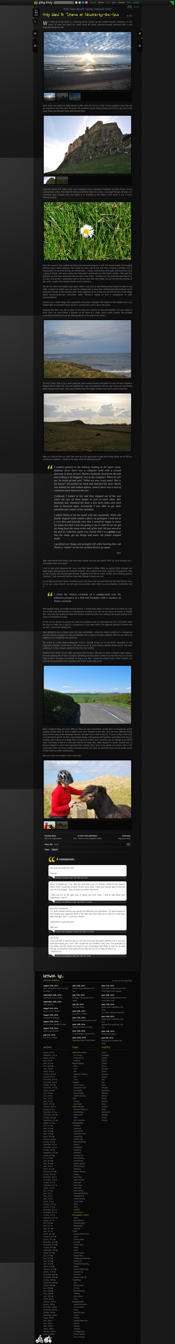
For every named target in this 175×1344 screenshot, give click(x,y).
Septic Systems (79, 1180)
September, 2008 (49, 1315)
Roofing (76, 1174)
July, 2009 (47, 1288)
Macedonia (105, 1091)
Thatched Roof (79, 1196)
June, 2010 (47, 1258)
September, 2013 (49, 1153)
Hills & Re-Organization (53, 839)
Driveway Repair (78, 1007)
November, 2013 (49, 1147)
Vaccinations (78, 1296)
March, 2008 (48, 1329)
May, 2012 (47, 1196)
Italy (103, 1080)
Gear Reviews (78, 1285)
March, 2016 (48, 1071)
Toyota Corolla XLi (80, 1277)
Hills (75, 1071)
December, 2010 (49, 1242)
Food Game (78, 1104)
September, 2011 (49, 1218)
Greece (104, 1071)
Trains (76, 1080)
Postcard (77, 1229)
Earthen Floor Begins (109, 1034)
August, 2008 (48, 1318)
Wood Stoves (78, 1212)
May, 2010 (47, 1261)
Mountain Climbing (80, 1074)
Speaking (77, 1061)
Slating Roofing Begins (51, 1018)
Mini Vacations (79, 1253)
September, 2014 (49, 1120)
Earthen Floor (78, 1139)
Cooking (76, 1101)
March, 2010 (48, 1267)
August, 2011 (48, 1220)
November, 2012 (49, 1180)
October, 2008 (48, 1313)
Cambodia (105, 1055)
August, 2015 (48, 1091)
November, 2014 (49, 1115)
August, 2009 (48, 1285)
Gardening (77, 1150)
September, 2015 (49, 1088)
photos (101, 2)
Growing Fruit (78, 1156)
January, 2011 (48, 1239)
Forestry (76, 1145)
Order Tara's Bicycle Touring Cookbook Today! (88, 9)
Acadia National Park (81, 1234)
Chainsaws (77, 1128)
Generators (77, 1153)
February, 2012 (49, 1204)
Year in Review (79, 1337)
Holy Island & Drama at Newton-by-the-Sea (81, 14)
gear (114, 2)
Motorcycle (78, 1261)
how (129, 2)
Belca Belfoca (79, 1220)
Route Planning (79, 1291)
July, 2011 (47, 1223)
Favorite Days (78, 1112)
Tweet (56, 845)
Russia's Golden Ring (81, 1269)
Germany (105, 1069)
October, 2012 (48, 1183)
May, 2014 (47, 1131)
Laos (103, 1082)
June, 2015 (47, 1096)
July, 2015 (47, 1093)
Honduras (105, 1074)
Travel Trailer (78, 1202)
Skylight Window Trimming (82, 1027)
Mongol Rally (78, 1256)
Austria (104, 1053)
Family (76, 1315)
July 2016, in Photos (50, 1038)
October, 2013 (48, 1150)
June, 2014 (47, 1128)
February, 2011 (49, 1237)
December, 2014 (49, 1112)
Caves (76, 1237)
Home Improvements (51, 1031)
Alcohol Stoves (79, 1085)
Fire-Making (78, 1091)
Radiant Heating (79, 1172)
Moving (76, 1323)
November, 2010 (49, 1245)
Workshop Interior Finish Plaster (84, 1040)
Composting (78, 1137)
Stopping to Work (124, 839)
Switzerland (106, 1112)
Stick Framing (78, 1191)
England (54, 850)
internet (121, 2)
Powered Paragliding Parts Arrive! (85, 1020)
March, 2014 (48, 1137)
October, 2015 (48, 1085)
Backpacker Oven (80, 1088)
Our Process (78, 1055)
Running (76, 1326)
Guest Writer (78, 1115)
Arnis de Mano (79, 1307)
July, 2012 (47, 1191)
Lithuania (105, 1088)
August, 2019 (48, 1053)
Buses (76, 1066)
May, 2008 (47, 1323)
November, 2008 (49, 1310)
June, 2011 (47, 1226)
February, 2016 (49, 1074)
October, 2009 (48, 1280)
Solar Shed (77, 1188)
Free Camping (79, 1093)
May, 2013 (47, 1164)
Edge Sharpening (80, 1142)
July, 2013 (47, 1158)
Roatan (76, 1267)
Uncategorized (79, 1332)
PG (128, 844)
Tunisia (104, 1118)
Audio (76, 1218)
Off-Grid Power (79, 1166)
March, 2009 (48, 1299)
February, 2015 (49, 1107)
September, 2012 (49, 1185)
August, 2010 (48, 1253)
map (108, 2)
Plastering (77, 1169)
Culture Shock (78, 1245)
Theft (75, 1118)
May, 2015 (47, 1099)
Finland (104, 1063)
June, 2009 (47, 1291)
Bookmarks (136, 7)
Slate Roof (77, 1183)
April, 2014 (47, 1134)
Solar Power (78, 1185)
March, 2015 (48, 1104)
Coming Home (79, 1239)
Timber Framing (79, 1199)
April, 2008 (47, 1326)
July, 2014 (47, 1126)
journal (93, 2)
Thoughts (77, 1329)
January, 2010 (48, 1272)
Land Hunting (78, 1161)
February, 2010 (49, 1269)
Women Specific (79, 1334)
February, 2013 (49, 1172)
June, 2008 (47, 1321)
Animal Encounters (80, 1304)
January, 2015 (48, 1109)
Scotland (105, 1107)
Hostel (76, 1248)
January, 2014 (48, 1142)
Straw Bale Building (81, 1193)
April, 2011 (47, 1231)
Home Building (79, 1158)
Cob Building (78, 1131)
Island (76, 1250)
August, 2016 (48, 1058)
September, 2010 (49, 1250)
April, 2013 (47, 1166)
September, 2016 (49, 1055)
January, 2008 (48, 1334)
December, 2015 (49, 1080)
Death (76, 1310)
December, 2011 (49, 1210)
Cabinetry (77, 1126)
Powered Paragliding (81, 1264)
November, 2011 (49, 1212)
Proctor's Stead (85, 642)
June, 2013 (47, 1161)
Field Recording (79, 1223)
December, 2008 (49, 1307)
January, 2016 (48, 1077)
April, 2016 (47, 1069)
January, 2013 (48, 1174)
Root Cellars (78, 1177)
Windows (77, 1210)
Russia (104, 1104)
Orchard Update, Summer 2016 (84, 1034)
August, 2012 (48, 1188)
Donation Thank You (81, 1109)
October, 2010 (48, 1248)
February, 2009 (49, 1302)
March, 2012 (48, 1202)
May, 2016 (47, 1066)
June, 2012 (47, 1193)
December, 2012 (49, 1177)
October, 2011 (48, 1215)
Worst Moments (79, 1120)
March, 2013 (48, 1169)
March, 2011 (48, 1234)
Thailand (105, 1115)
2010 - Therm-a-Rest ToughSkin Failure (87, 839)
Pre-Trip (76, 1288)
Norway (104, 1096)
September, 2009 (49, 1283)
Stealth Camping (79, 1096)
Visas (75, 1299)
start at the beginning (123, 981)
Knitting (76, 1318)
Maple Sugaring (79, 1164)
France (104, 1066)
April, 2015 (47, 1101)
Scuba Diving (78, 1272)
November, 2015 (49, 1082)
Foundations (78, 1147)
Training (76, 1294)
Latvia (104, 1085)
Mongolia (105, 1093)
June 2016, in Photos (80, 1014)
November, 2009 (49, 1277)
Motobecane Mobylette (82, 1258)
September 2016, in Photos (53, 998)
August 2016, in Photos (51, 1011)
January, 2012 (48, 1207)
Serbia (104, 1109)
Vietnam (105, 1120)
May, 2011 (47, 1229)
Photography (78, 1226)
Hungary (105, 1077)
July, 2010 (47, 1256)
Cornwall (77, 1242)
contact (136, 2)
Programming (78, 1058)
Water (76, 1204)
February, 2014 (49, 1139)
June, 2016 (47, 1063)
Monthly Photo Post (81, 1321)
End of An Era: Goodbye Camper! (55, 1024)
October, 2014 (48, 1118)
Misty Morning (48, 1004)
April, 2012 (47, 1199)
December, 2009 (49, 1275)
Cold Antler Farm (80, 1134)
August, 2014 (48, 1123)
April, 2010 (47, 1264)
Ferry (75, 1069)
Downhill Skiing (79, 1313)
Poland (104, 1099)
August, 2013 (48, 1156)
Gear (75, 1283)
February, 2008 (49, 1332)
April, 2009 (47, 1296)
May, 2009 (47, 1294)
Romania (105, 1101)
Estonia (104, 1061)
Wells (76, 1207)
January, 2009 (48, 1304)
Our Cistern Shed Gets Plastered (113, 1013)
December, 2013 (49, 1145)
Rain (75, 1077)
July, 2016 (47, 1061)
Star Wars (77, 1275)
